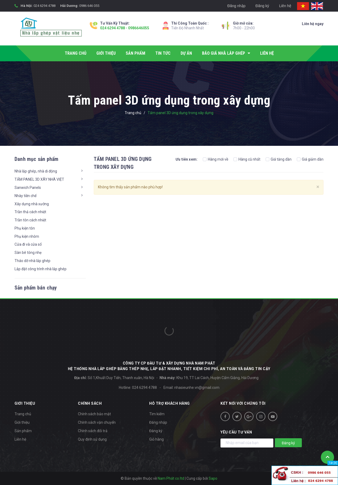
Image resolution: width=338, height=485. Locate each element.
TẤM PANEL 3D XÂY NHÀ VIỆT (39, 179)
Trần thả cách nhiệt (30, 212)
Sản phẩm (23, 431)
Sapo (213, 478)
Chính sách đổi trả (92, 431)
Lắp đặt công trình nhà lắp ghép (41, 269)
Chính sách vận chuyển (97, 422)
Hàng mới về (215, 159)
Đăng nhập (236, 6)
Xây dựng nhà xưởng (32, 204)
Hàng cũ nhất (246, 159)
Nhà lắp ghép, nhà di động (36, 171)
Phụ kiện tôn (25, 228)
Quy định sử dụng (92, 439)
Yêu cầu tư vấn (236, 432)
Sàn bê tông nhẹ (28, 252)
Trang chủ (23, 414)
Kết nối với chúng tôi (243, 403)
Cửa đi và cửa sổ (28, 244)
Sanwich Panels (28, 187)
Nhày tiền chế (25, 196)
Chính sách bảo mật (94, 414)
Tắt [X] (332, 463)
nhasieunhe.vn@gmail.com (196, 387)
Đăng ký (262, 6)
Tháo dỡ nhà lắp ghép (32, 261)
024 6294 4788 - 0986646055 (124, 28)
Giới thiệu (22, 422)
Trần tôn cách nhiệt (30, 220)
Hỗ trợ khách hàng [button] (169, 403)
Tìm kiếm (157, 414)
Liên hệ (285, 6)
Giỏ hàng (156, 439)
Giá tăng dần (279, 159)
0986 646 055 (89, 6)
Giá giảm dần (310, 159)
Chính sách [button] (90, 403)
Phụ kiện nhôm (27, 236)
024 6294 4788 (44, 6)
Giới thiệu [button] (25, 403)
